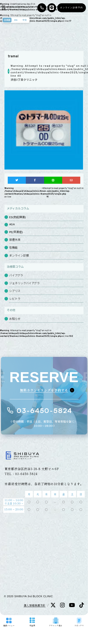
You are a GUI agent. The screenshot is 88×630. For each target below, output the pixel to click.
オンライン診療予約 (71, 7)
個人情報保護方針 (35, 605)
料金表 (32, 621)
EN (15, 20)
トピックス (79, 622)
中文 (25, 20)
